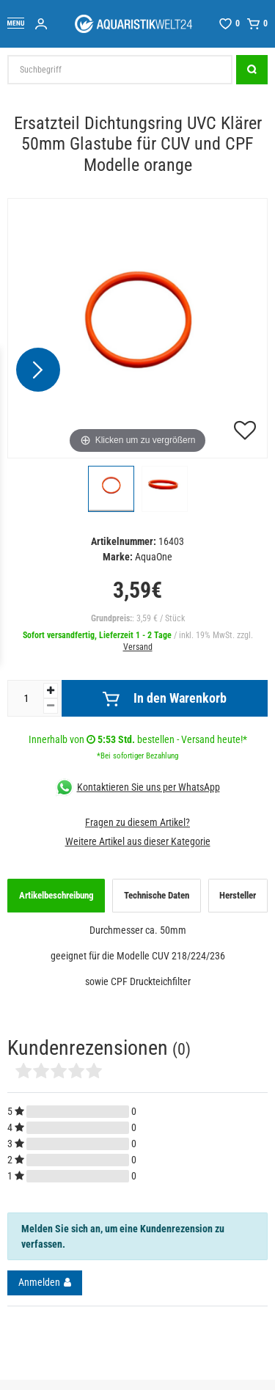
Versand (138, 647)
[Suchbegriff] (119, 69)
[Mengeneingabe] (25, 698)
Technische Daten (156, 895)
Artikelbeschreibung (56, 895)
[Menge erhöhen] (50, 690)
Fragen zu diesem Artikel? (137, 822)
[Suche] (252, 69)
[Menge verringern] (50, 706)
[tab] (56, 895)
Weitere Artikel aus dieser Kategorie (137, 841)
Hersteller (237, 895)
